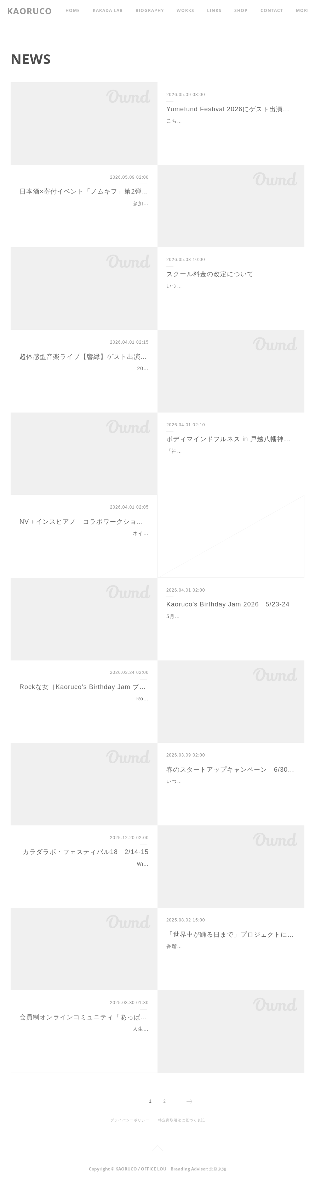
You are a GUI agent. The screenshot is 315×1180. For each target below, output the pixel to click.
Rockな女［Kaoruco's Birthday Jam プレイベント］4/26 (84, 686)
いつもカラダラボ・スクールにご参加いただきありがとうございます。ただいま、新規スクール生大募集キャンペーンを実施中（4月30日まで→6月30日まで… (230, 790)
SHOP (241, 10)
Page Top (157, 1149)
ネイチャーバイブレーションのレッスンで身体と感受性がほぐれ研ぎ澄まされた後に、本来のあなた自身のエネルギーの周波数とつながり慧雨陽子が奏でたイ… (85, 542)
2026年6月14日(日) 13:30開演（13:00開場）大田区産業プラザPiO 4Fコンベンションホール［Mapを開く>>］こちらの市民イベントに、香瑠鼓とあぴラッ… (84, 377)
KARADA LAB (108, 10)
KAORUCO (29, 11)
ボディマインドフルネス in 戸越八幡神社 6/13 (231, 439)
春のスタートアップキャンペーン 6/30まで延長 (231, 769)
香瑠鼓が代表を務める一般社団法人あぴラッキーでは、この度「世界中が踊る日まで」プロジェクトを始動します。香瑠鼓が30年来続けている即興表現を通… (230, 955)
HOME (72, 10)
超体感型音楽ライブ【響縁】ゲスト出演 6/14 (84, 356)
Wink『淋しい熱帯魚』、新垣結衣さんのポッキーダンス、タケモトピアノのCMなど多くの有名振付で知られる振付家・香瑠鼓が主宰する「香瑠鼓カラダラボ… (84, 872)
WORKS (185, 10)
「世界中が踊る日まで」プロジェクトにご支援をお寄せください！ (231, 934)
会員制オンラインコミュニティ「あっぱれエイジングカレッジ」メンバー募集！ (84, 1017)
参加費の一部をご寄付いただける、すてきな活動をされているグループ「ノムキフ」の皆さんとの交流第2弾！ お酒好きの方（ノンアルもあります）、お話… (85, 212)
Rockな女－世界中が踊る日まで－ (108, 698)
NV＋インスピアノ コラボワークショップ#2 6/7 (84, 521)
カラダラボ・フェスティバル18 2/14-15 (86, 851)
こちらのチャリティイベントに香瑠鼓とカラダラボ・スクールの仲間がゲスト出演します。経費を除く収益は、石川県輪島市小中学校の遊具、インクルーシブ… (230, 129)
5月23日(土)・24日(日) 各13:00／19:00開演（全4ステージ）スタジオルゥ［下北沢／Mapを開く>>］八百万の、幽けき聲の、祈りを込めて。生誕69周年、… (230, 625)
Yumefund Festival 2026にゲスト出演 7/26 (231, 109)
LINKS (214, 10)
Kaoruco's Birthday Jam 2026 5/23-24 (228, 604)
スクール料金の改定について (210, 274)
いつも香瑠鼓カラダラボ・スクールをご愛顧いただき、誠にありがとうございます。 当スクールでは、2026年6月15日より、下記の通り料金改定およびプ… (230, 294)
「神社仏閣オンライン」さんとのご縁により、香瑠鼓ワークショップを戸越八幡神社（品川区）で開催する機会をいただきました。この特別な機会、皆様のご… (230, 460)
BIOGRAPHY (150, 10)
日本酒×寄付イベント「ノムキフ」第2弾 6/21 (84, 191)
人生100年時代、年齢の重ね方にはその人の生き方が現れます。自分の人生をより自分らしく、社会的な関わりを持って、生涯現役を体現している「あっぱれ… (85, 1037)
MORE (267, 10)
